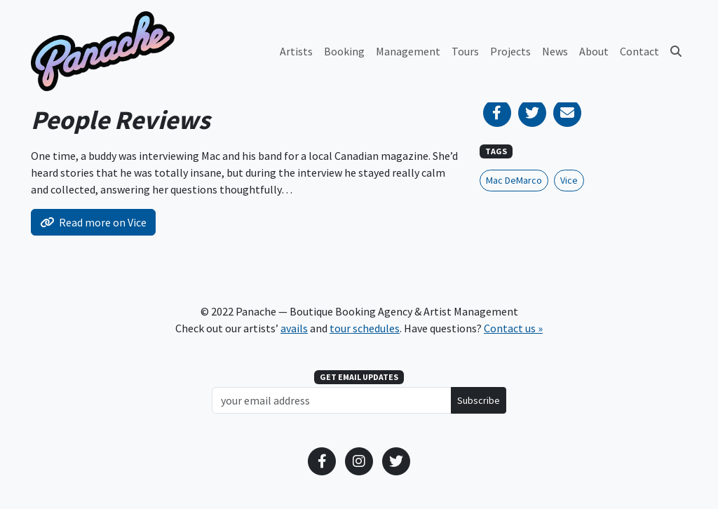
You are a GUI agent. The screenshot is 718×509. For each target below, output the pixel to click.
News (555, 51)
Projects (510, 51)
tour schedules (365, 328)
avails (294, 328)
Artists (296, 51)
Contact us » (513, 328)
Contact (639, 51)
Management (408, 51)
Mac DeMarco (514, 180)
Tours (465, 51)
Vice (569, 180)
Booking (344, 51)
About (594, 51)
